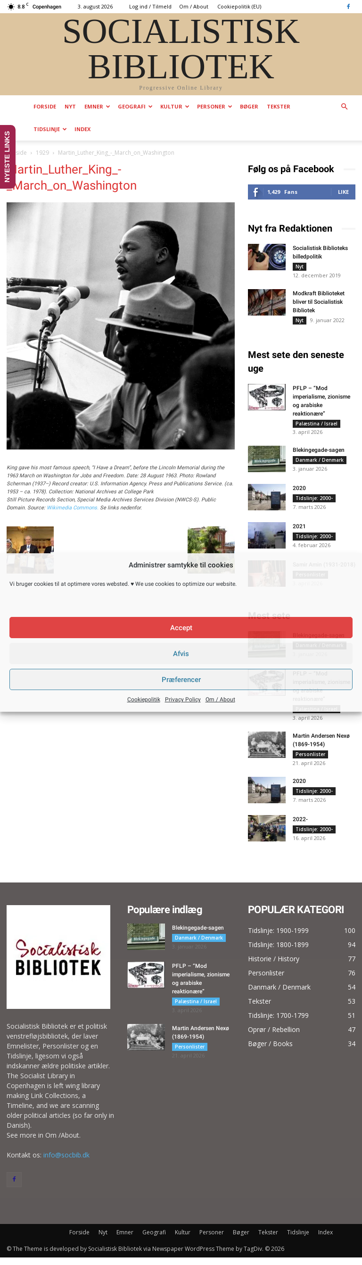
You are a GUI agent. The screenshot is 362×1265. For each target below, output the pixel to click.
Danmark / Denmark (320, 464)
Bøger (249, 106)
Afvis (181, 653)
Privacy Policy (183, 699)
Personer (214, 106)
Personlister (310, 760)
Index (82, 129)
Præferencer (181, 679)
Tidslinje (50, 129)
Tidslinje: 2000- (314, 502)
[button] (344, 106)
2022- (300, 827)
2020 (299, 493)
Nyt (70, 106)
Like (343, 191)
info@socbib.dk (66, 1162)
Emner (97, 106)
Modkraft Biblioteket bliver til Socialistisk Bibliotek (319, 303)
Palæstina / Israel (316, 426)
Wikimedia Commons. (73, 508)
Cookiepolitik (143, 699)
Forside (44, 106)
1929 (42, 153)
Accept (181, 628)
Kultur (174, 106)
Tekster (278, 106)
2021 (299, 531)
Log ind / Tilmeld (150, 6)
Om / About (220, 699)
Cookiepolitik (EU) (239, 6)
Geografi (135, 106)
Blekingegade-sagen (319, 454)
